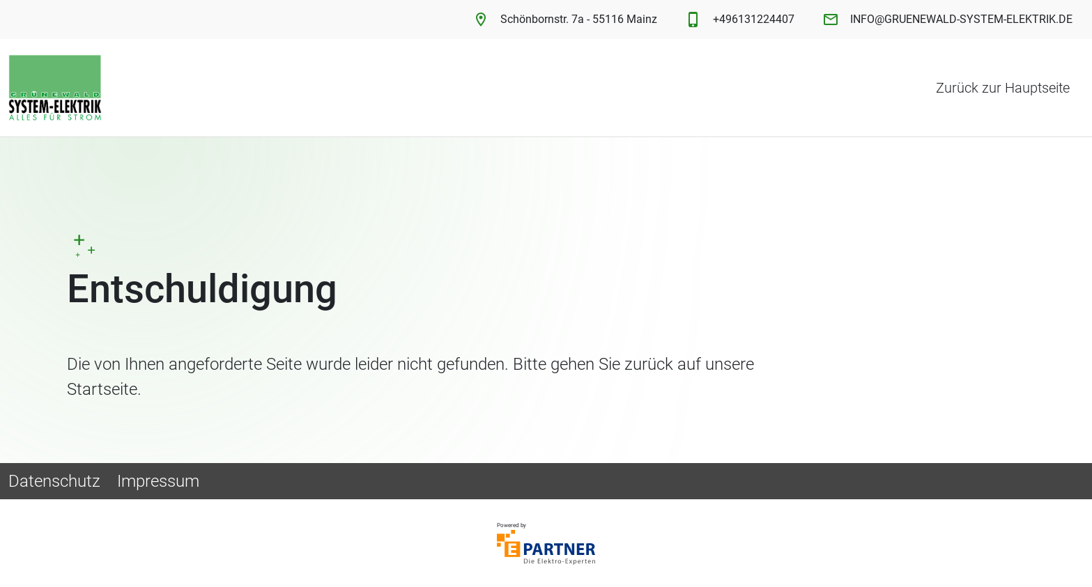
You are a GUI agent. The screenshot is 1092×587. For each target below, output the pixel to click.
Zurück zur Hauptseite (1003, 87)
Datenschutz (54, 481)
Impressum (158, 481)
